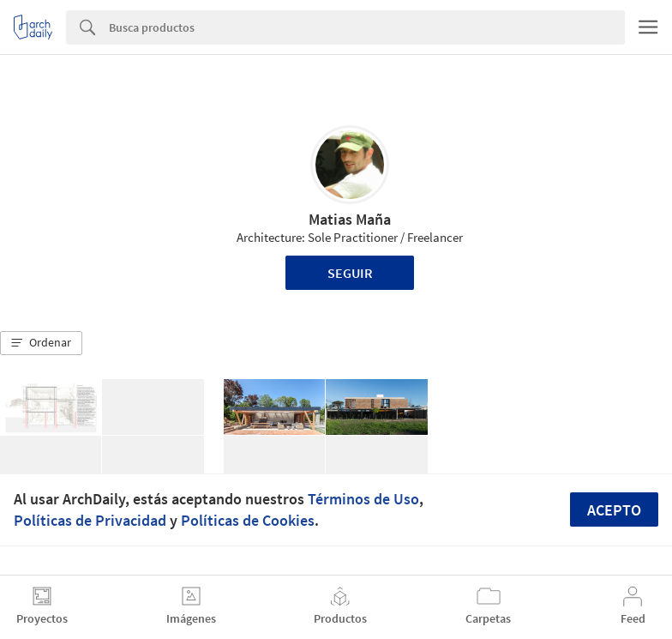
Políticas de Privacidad (90, 520)
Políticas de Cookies (248, 520)
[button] (41, 343)
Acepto (614, 510)
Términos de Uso (363, 499)
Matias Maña (350, 219)
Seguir (350, 272)
